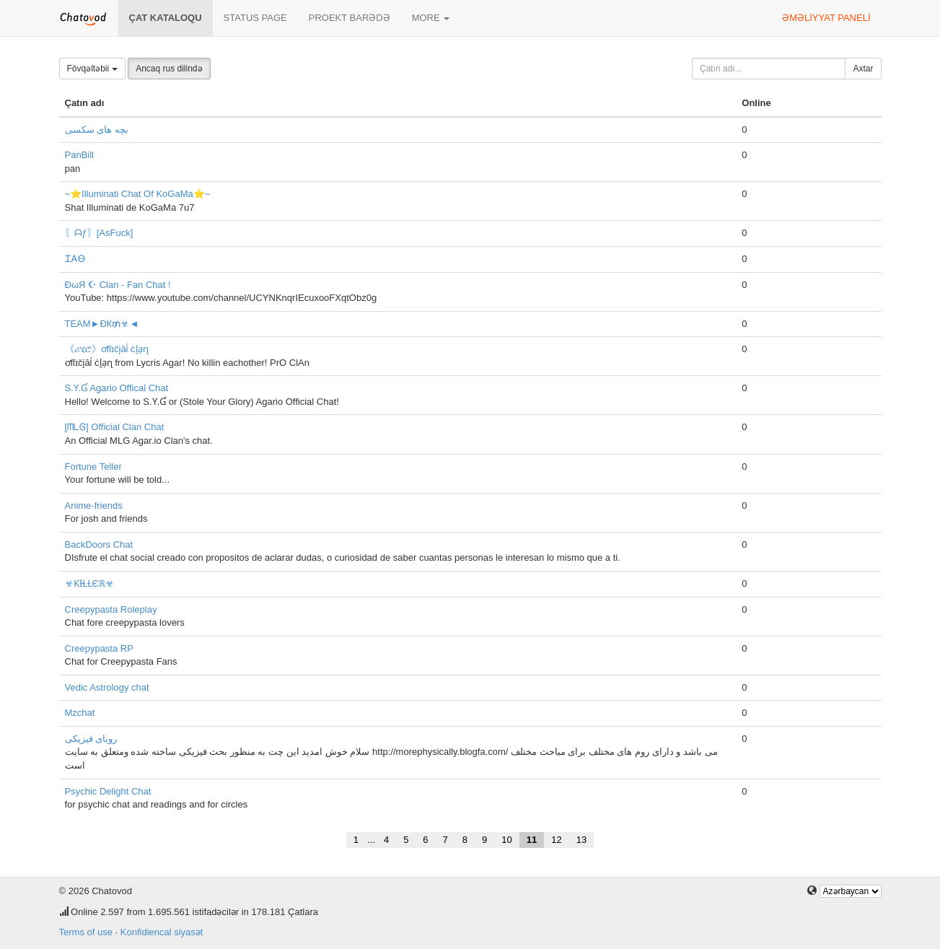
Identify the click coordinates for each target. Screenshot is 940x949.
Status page (255, 17)
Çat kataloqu (165, 17)
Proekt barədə (349, 17)
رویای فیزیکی (91, 738)
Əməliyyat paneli (826, 17)
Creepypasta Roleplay (111, 609)
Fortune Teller (93, 466)
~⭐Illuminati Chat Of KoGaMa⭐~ (138, 193)
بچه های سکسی (96, 129)
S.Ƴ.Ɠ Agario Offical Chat (117, 387)
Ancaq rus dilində (169, 69)
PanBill (79, 154)
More (431, 17)
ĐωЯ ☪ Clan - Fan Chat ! (118, 284)
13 (581, 839)
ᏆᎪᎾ (75, 258)
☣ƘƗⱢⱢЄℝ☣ (89, 583)
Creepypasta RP (99, 648)
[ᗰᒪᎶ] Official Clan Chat (114, 426)
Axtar (863, 69)
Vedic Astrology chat (107, 687)
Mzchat (80, 712)
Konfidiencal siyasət (161, 932)
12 (556, 839)
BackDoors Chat (99, 544)
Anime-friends (94, 505)
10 (506, 839)
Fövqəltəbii (92, 69)
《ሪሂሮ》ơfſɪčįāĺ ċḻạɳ (107, 349)
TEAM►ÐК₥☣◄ (102, 323)
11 (532, 839)
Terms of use (86, 932)
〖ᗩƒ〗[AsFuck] (99, 232)
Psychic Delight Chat (108, 791)
